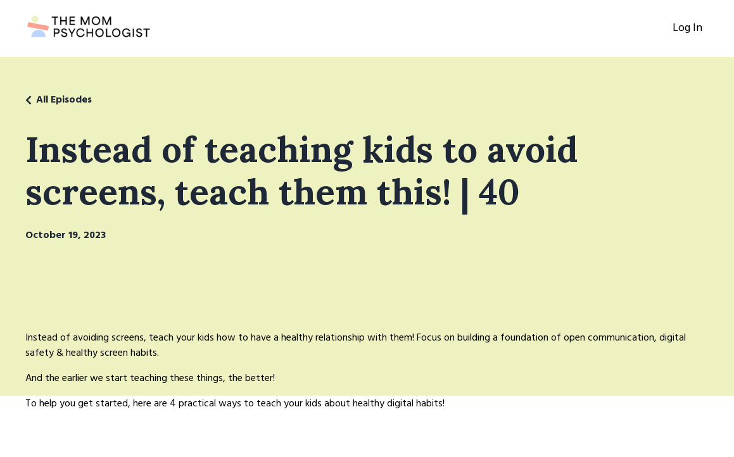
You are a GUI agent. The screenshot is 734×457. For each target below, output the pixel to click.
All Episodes (64, 100)
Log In (687, 28)
